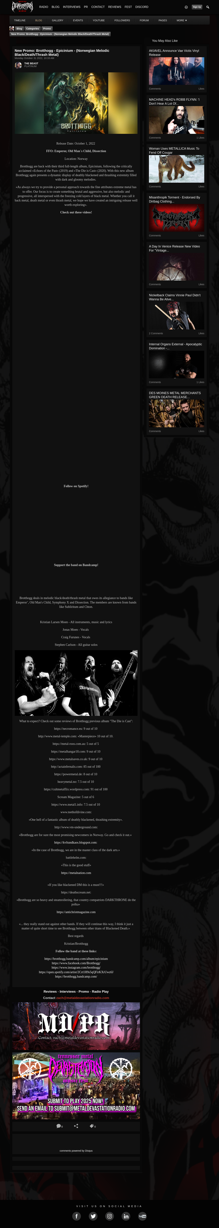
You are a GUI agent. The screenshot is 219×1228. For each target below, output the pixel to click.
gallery (57, 20)
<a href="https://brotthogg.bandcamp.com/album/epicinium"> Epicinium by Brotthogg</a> (76, 581)
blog (38, 20)
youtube (99, 20)
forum (144, 20)
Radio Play (100, 991)
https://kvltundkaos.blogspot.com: (76, 842)
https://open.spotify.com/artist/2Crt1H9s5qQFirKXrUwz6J (76, 972)
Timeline (20, 20)
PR (86, 6)
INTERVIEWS (71, 6)
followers (122, 20)
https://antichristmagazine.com (76, 912)
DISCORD (141, 6)
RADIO (43, 6)
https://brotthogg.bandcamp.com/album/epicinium (76, 959)
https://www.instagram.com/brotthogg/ (76, 967)
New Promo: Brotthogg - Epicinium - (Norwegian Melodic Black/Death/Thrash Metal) (60, 34)
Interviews (68, 991)
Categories (32, 28)
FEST (128, 6)
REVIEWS (114, 6)
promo (47, 28)
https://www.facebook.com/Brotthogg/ (76, 963)
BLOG (55, 6)
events (78, 20)
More (182, 20)
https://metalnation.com (76, 873)
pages (163, 20)
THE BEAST (31, 63)
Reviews (51, 991)
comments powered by (76, 1150)
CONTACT (98, 6)
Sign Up (197, 7)
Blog (19, 28)
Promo (84, 991)
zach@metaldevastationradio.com (82, 998)
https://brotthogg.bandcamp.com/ (76, 976)
